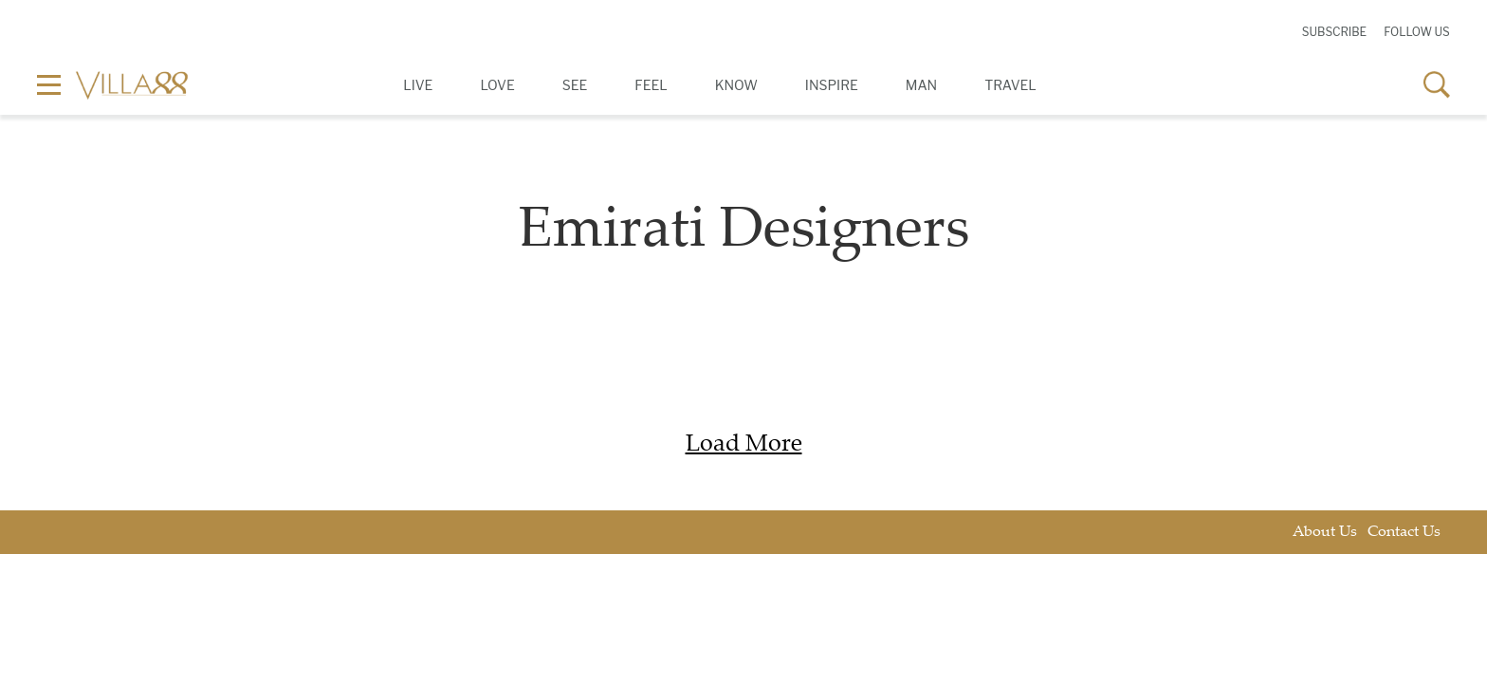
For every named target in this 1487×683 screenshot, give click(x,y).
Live (417, 85)
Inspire (831, 85)
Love (497, 85)
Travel (1010, 85)
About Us (1325, 533)
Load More (744, 445)
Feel (650, 85)
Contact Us (1404, 533)
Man (921, 85)
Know (736, 85)
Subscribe (1334, 32)
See (575, 85)
